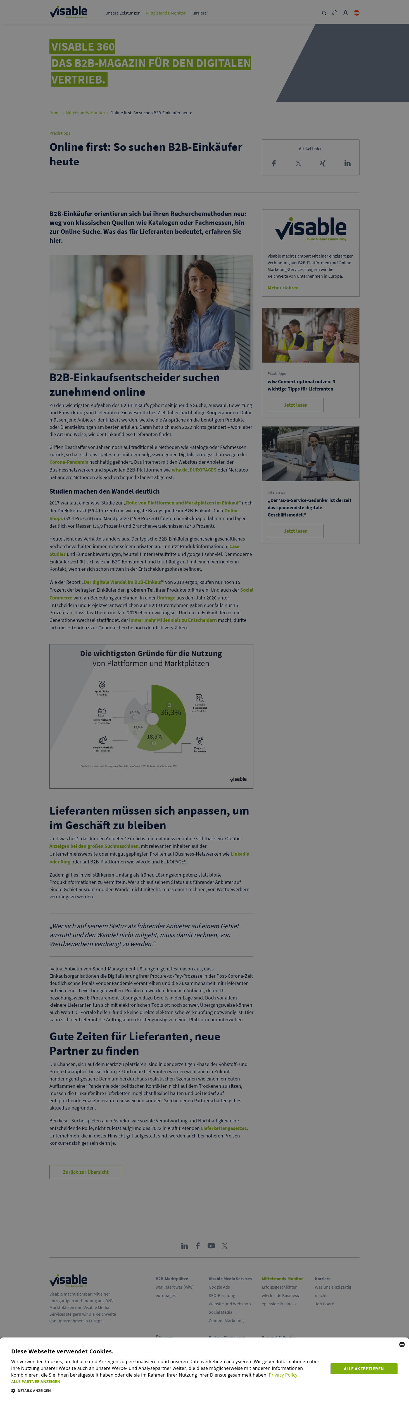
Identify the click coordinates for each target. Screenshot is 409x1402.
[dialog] (204, 1370)
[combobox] (402, 1345)
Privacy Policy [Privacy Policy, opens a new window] (283, 1375)
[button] (167, 1381)
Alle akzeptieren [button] (364, 1368)
